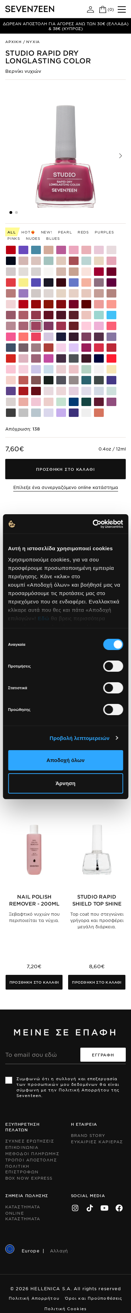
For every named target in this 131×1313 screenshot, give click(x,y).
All (11, 232)
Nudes (33, 238)
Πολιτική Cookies (65, 1308)
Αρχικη (13, 41)
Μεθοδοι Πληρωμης (32, 1153)
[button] (121, 156)
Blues (53, 238)
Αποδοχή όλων (65, 760)
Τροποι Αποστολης (31, 1159)
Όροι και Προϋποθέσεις (94, 1297)
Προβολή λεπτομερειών (80, 738)
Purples (104, 232)
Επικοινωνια (21, 1147)
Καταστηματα (22, 1206)
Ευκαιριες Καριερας (97, 1141)
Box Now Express (29, 1177)
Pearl (65, 232)
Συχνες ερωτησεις (29, 1140)
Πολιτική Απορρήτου (34, 1297)
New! (46, 232)
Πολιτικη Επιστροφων (21, 1169)
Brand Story (88, 1135)
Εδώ (43, 618)
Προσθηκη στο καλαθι (34, 982)
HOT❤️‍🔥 (28, 232)
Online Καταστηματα (22, 1215)
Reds (83, 232)
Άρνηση (65, 783)
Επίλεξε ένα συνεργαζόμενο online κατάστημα (65, 487)
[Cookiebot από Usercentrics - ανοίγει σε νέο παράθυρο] (93, 524)
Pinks (13, 238)
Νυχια (33, 41)
